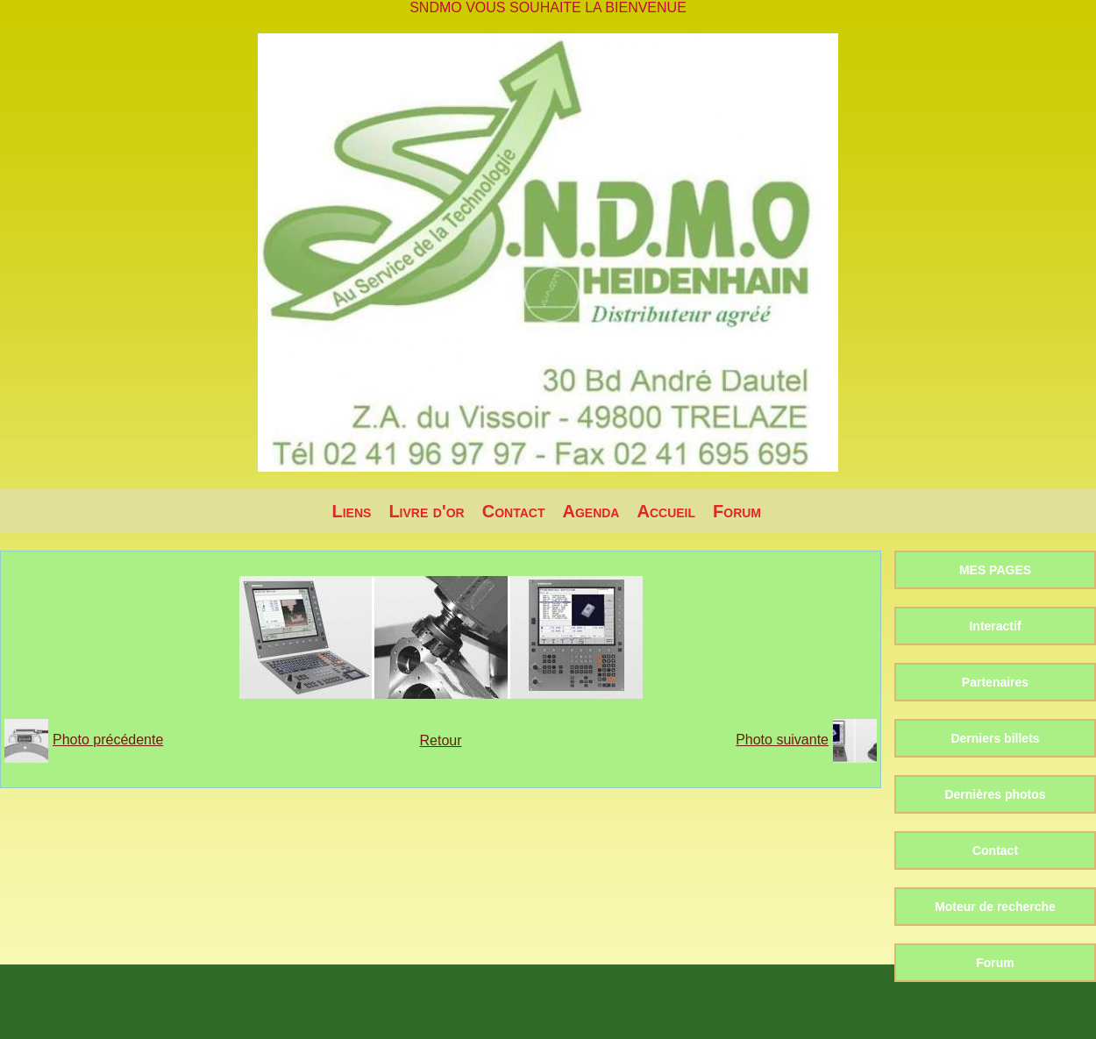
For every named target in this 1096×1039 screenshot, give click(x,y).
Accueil (666, 511)
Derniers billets (994, 738)
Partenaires (995, 682)
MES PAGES (995, 570)
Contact (513, 511)
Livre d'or (426, 511)
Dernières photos (994, 794)
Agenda (590, 511)
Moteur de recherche (995, 907)
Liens (352, 511)
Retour (440, 740)
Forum (737, 511)
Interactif (995, 626)
